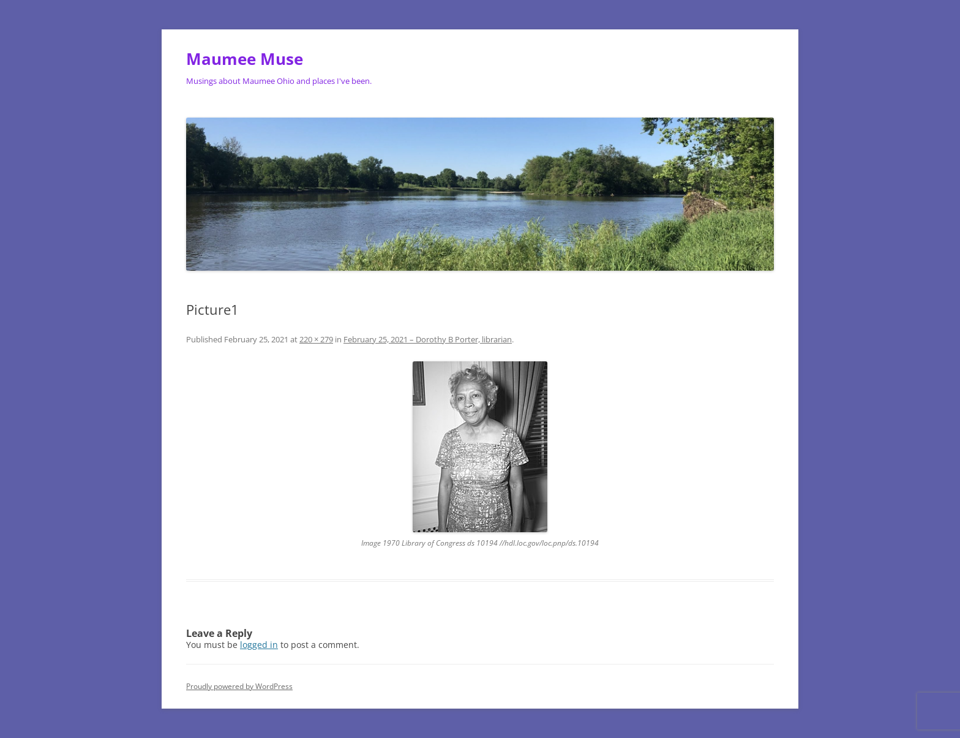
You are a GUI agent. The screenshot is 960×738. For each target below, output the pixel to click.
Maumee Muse (244, 59)
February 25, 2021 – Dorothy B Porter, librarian (427, 339)
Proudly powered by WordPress (239, 686)
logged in (259, 644)
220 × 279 (316, 339)
